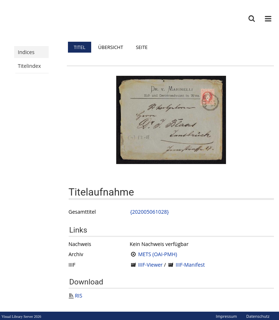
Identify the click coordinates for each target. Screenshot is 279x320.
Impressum (226, 316)
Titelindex (29, 65)
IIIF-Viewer (150, 264)
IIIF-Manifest (190, 264)
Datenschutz (258, 316)
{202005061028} (149, 211)
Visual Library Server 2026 (21, 317)
